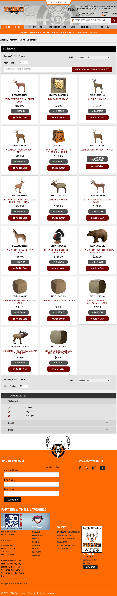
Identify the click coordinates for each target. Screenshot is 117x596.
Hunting (64, 33)
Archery (13, 40)
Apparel (72, 33)
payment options (65, 535)
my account (86, 14)
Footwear (82, 33)
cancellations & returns (68, 532)
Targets (22, 40)
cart (109, 14)
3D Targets (32, 40)
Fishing (55, 33)
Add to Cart (20, 117)
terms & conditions (66, 539)
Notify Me (97, 166)
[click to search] (114, 20)
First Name (9, 480)
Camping (93, 33)
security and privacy (66, 545)
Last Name (9, 489)
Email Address (12, 470)
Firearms (24, 33)
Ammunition (35, 33)
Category (4, 40)
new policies (62, 549)
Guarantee (62, 542)
